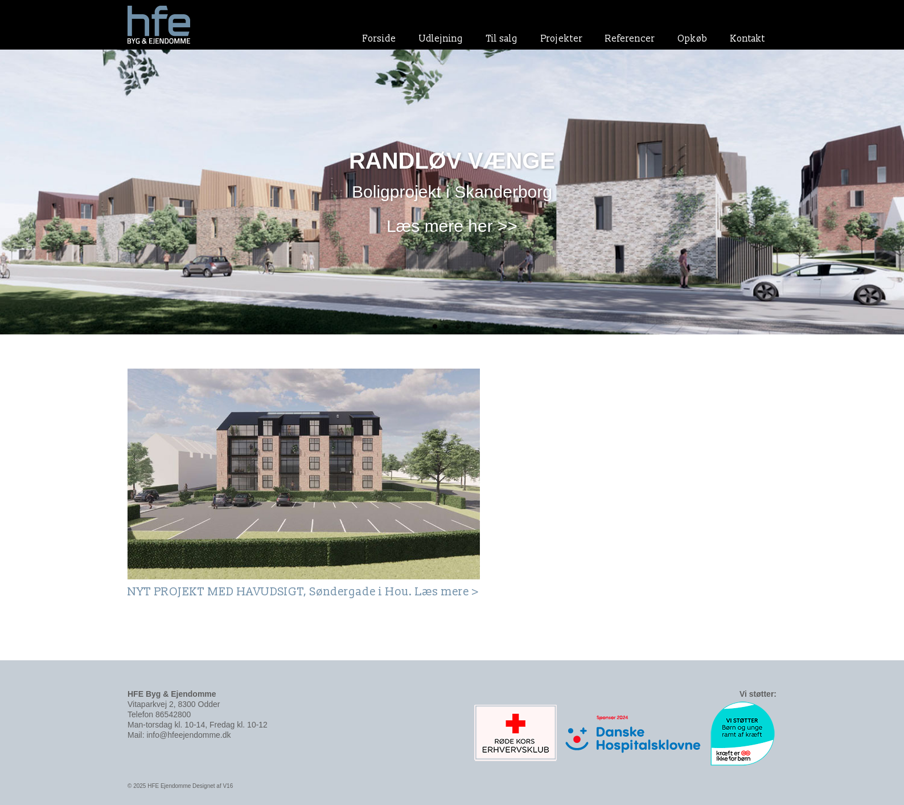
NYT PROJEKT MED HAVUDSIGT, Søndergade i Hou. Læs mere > (303, 592)
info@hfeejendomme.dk (188, 734)
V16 (228, 786)
